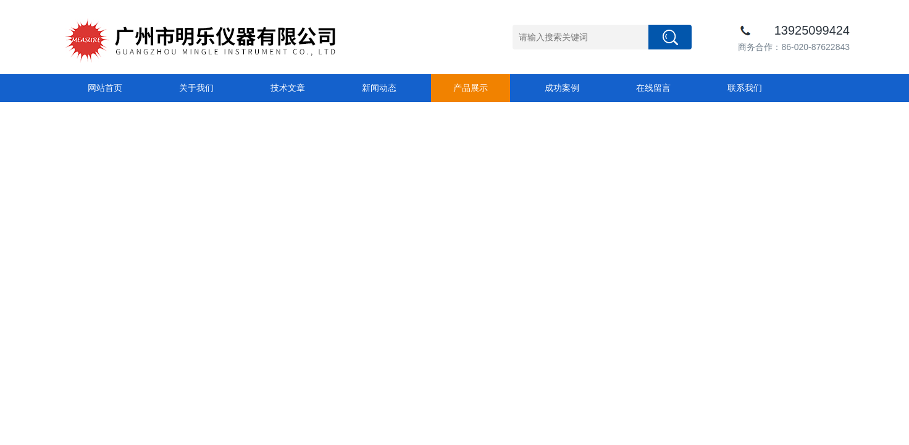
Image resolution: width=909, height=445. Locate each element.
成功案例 (562, 88)
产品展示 (470, 88)
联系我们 (744, 88)
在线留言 (653, 88)
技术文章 (287, 88)
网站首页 (105, 88)
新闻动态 (379, 88)
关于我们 (196, 88)
